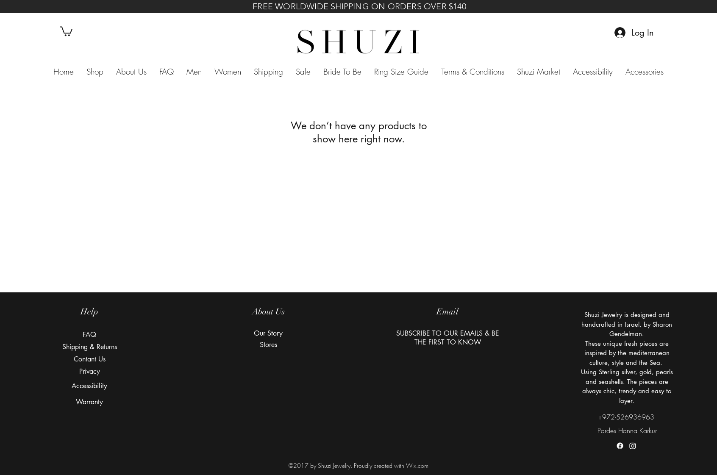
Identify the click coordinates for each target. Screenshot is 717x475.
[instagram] (632, 446)
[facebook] (620, 446)
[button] (66, 30)
